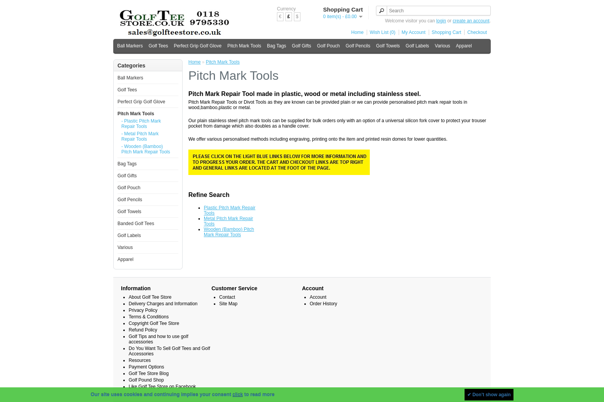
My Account (414, 32)
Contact (227, 297)
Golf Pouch (328, 46)
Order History (323, 303)
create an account (471, 21)
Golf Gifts (301, 46)
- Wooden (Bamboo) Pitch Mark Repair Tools (145, 149)
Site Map (228, 303)
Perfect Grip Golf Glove (197, 46)
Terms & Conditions (149, 317)
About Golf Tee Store (150, 297)
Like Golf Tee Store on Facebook (162, 386)
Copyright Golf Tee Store (154, 323)
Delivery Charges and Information (163, 303)
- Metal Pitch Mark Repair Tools (140, 136)
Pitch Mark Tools (244, 46)
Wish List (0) (383, 32)
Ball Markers (130, 46)
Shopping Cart (446, 32)
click (238, 394)
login (441, 21)
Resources (140, 360)
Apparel (464, 46)
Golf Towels (388, 46)
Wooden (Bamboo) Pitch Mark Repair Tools (229, 232)
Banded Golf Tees (135, 223)
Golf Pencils (358, 46)
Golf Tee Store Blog (149, 373)
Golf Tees (158, 46)
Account (318, 297)
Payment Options (146, 367)
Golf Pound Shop (146, 380)
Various (442, 46)
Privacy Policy (143, 310)
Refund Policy (143, 330)
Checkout (477, 32)
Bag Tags (276, 46)
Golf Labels (417, 46)
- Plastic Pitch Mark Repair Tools (141, 123)
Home (357, 32)
